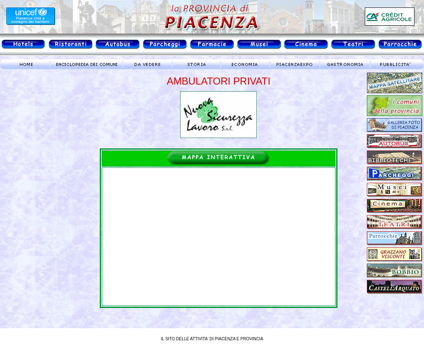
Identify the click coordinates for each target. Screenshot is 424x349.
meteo (35, 147)
